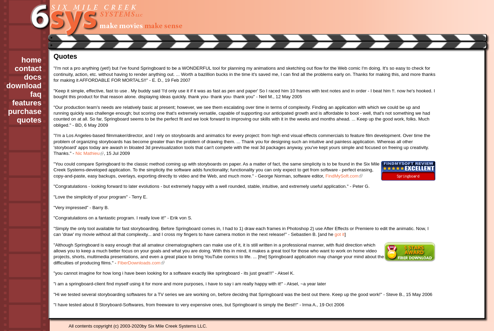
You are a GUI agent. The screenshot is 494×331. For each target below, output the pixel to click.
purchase (25, 111)
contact (28, 68)
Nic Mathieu (87, 153)
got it (339, 234)
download (24, 85)
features (27, 103)
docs (33, 77)
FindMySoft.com (342, 176)
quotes (29, 120)
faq (36, 94)
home (31, 60)
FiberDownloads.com (139, 262)
